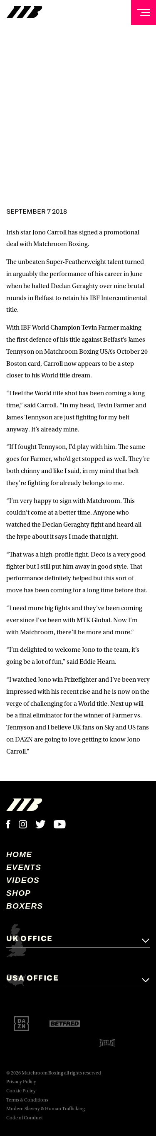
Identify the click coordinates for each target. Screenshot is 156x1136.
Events (23, 867)
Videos (23, 880)
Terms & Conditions (27, 1100)
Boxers (24, 906)
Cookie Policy (21, 1091)
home (19, 854)
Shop (18, 893)
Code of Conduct (24, 1118)
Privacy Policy (21, 1081)
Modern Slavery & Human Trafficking (45, 1108)
